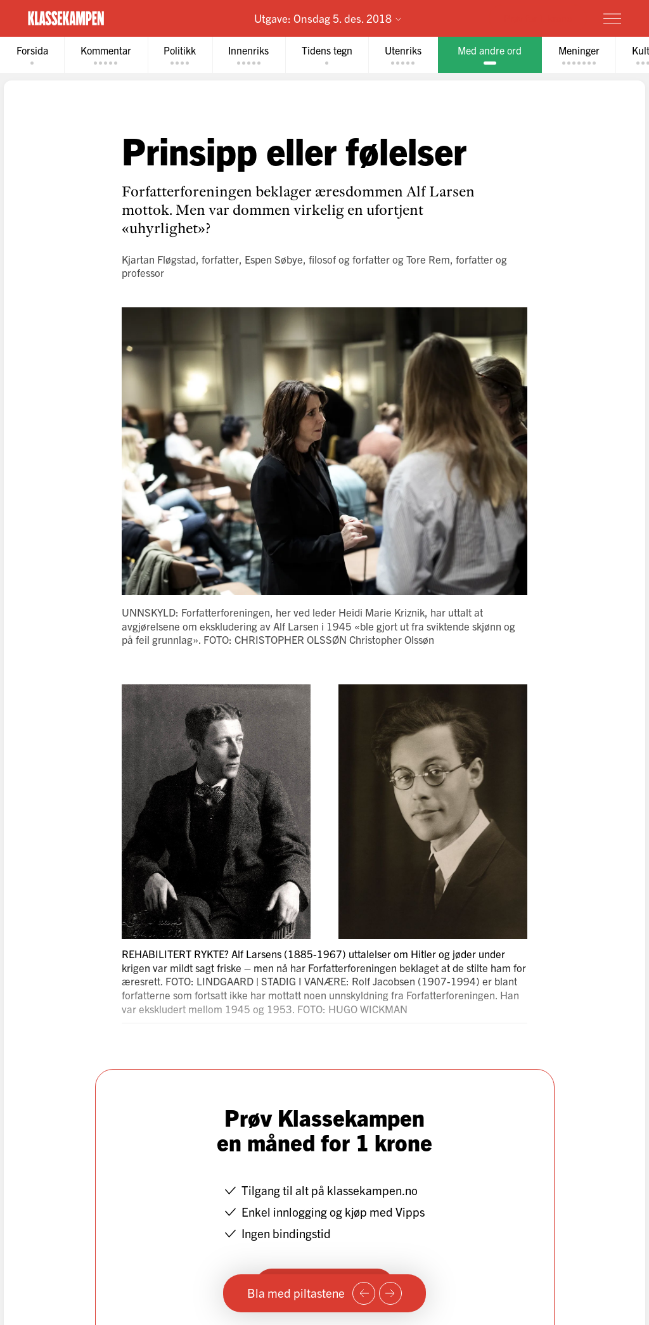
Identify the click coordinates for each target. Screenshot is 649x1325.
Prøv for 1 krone (538, 17)
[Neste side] (390, 1293)
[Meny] (612, 18)
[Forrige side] (363, 1293)
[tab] (32, 55)
